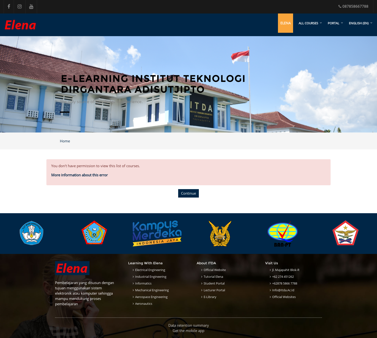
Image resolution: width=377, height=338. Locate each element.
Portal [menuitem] (333, 23)
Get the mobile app (188, 330)
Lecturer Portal (214, 290)
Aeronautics (143, 303)
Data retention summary (188, 325)
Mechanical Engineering (152, 290)
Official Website (215, 270)
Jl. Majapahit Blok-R (285, 270)
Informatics (143, 283)
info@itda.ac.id (283, 290)
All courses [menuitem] (308, 23)
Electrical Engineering (150, 270)
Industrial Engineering (150, 276)
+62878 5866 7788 (284, 283)
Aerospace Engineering (151, 297)
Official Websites (284, 297)
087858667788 (353, 6)
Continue (188, 193)
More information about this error (79, 174)
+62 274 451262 (283, 276)
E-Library (210, 297)
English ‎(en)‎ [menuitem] (359, 23)
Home (65, 141)
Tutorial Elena (213, 276)
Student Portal (214, 283)
